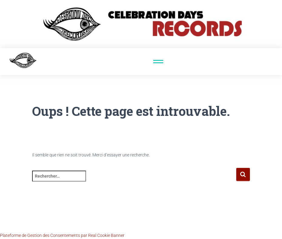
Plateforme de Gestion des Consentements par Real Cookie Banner (62, 235)
